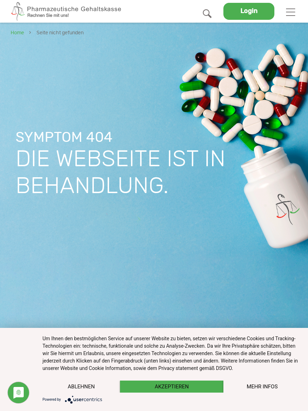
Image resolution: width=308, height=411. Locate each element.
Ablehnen (81, 386)
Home (17, 32)
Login (248, 11)
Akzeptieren (172, 386)
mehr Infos (262, 386)
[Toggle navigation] (290, 11)
